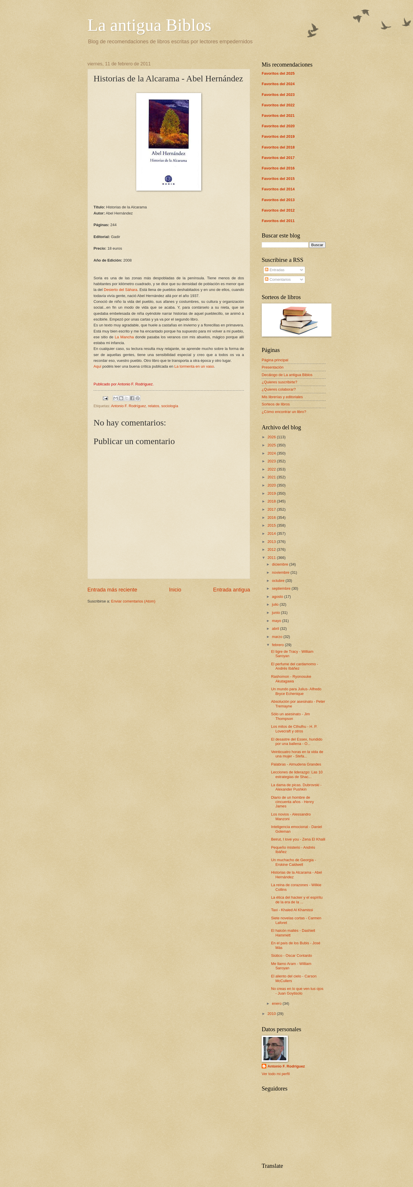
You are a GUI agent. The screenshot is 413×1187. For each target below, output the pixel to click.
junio (276, 612)
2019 (272, 493)
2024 (272, 453)
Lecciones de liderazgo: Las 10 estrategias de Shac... (297, 774)
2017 (272, 509)
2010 (272, 1013)
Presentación (272, 367)
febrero (278, 645)
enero (277, 1003)
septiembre (281, 588)
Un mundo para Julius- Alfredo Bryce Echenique (296, 691)
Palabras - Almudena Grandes (296, 764)
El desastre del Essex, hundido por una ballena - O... (296, 741)
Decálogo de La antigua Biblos (287, 375)
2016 (272, 517)
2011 (272, 557)
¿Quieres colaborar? (279, 389)
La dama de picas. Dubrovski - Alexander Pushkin (296, 787)
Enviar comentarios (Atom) (133, 601)
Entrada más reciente (112, 590)
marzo (277, 636)
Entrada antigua (231, 590)
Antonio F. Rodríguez (128, 406)
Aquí (97, 366)
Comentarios (278, 279)
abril (276, 628)
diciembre (280, 564)
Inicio (175, 590)
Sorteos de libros (276, 404)
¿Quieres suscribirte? (279, 382)
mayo (277, 620)
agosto (278, 596)
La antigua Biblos (149, 25)
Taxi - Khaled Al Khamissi (292, 910)
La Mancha (124, 337)
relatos (153, 406)
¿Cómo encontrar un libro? (284, 412)
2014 (272, 533)
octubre (278, 580)
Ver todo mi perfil (276, 1074)
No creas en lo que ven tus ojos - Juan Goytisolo (297, 990)
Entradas (274, 270)
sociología (169, 406)
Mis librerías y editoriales (282, 397)
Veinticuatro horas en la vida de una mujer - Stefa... (297, 754)
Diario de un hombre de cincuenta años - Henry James (292, 802)
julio (275, 604)
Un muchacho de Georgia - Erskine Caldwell (293, 862)
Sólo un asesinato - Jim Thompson (290, 716)
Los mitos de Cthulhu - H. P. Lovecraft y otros (294, 728)
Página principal (275, 360)
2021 (272, 477)
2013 (272, 541)
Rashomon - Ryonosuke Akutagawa (291, 678)
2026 (272, 437)
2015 (272, 525)
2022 (272, 469)
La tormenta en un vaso (194, 366)
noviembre (281, 572)
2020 (272, 485)
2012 (272, 549)
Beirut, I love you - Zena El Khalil (298, 839)
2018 (272, 501)
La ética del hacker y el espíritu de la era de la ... (296, 899)
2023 (272, 461)
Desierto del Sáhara (120, 289)
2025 (272, 445)
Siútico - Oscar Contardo (291, 955)
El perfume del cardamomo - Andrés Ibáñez (294, 666)
